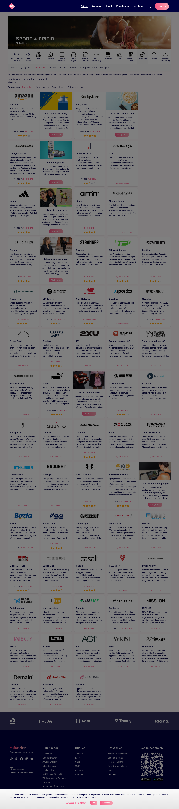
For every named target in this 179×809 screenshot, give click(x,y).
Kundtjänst (138, 6)
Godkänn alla (106, 803)
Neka (93, 803)
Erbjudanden (122, 6)
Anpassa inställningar (76, 803)
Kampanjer (97, 6)
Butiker (84, 6)
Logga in (162, 6)
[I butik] (109, 6)
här (70, 797)
